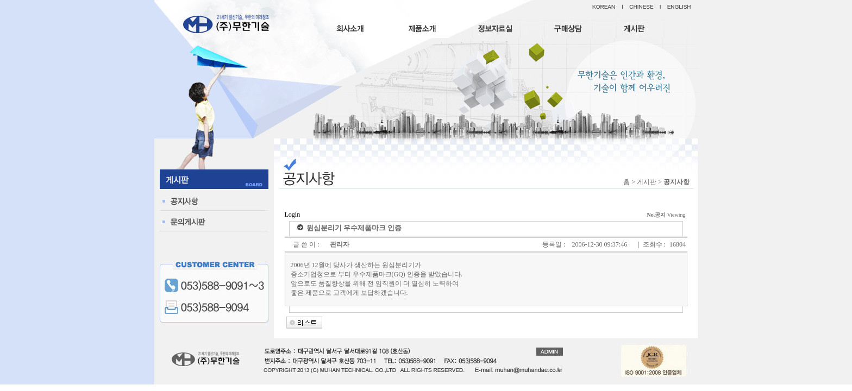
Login (292, 214)
